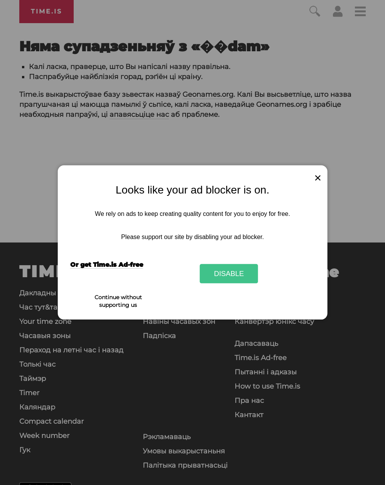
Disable (229, 273)
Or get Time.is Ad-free (106, 264)
